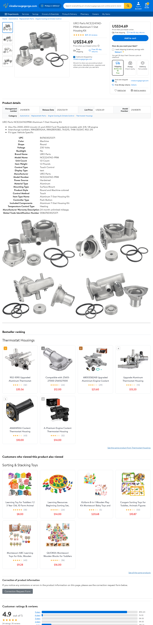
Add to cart (130, 38)
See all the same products (139, 572)
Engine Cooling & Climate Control (49, 19)
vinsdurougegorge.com (82, 59)
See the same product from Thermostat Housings (129, 447)
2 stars (37, 622)
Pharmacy (85, 14)
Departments (12, 14)
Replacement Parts (26, 19)
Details (134, 85)
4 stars (37, 615)
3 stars (37, 618)
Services (25, 14)
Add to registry (138, 90)
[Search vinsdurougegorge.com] (93, 6)
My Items (106, 14)
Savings (35, 14)
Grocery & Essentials (50, 14)
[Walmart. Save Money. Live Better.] (20, 5)
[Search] (128, 6)
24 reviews (93, 35)
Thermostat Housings (84, 115)
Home (4, 19)
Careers (95, 14)
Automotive (13, 19)
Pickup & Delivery (69, 14)
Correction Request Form (17, 591)
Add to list (120, 90)
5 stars (37, 612)
